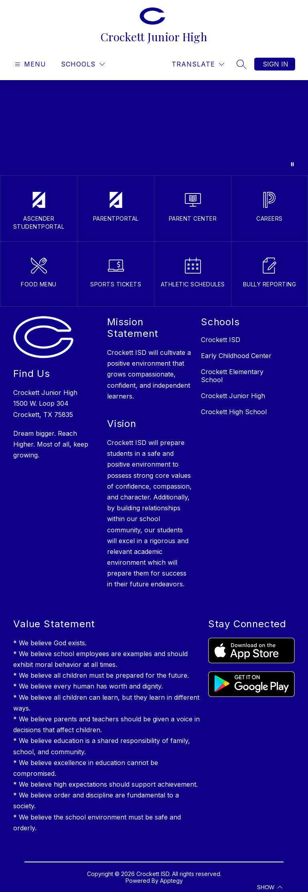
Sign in (275, 64)
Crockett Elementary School (232, 376)
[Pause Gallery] (292, 164)
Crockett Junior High (233, 396)
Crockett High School (234, 412)
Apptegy (171, 880)
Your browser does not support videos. (154, 127)
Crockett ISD (220, 340)
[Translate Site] (198, 64)
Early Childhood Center (236, 356)
